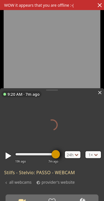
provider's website (58, 182)
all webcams (20, 182)
